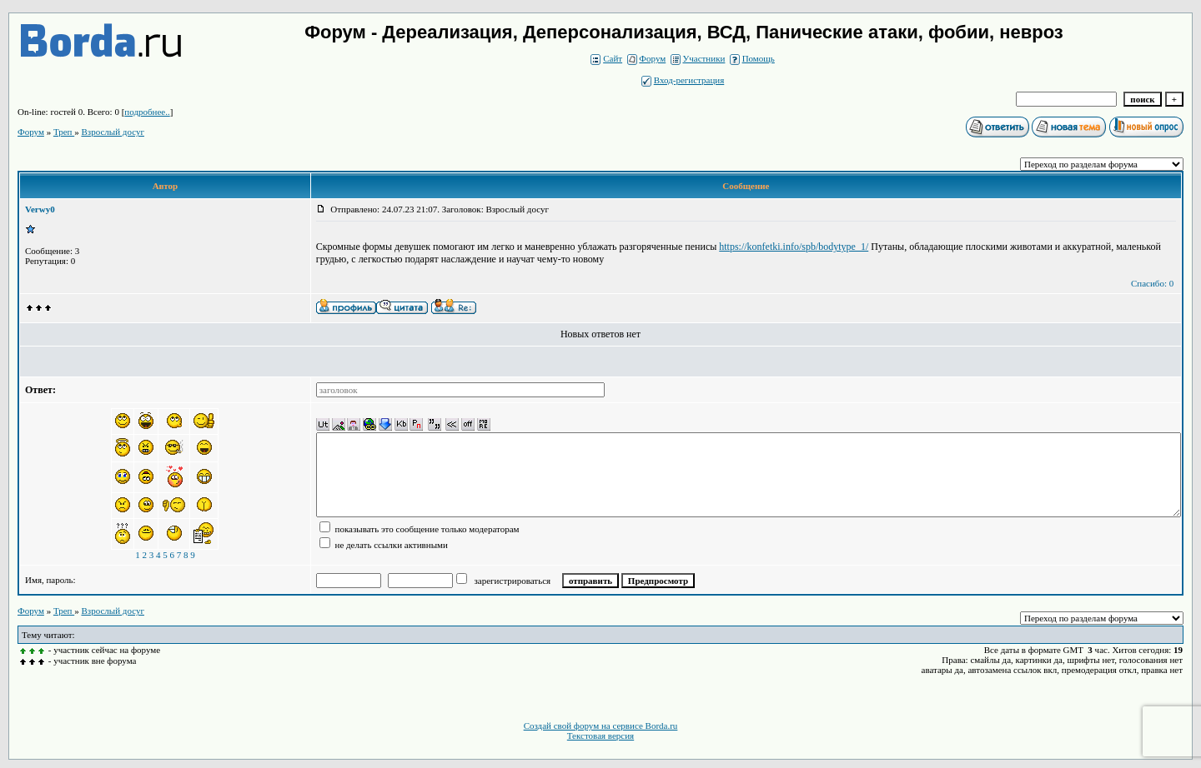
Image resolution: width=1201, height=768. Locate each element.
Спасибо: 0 (1152, 283)
